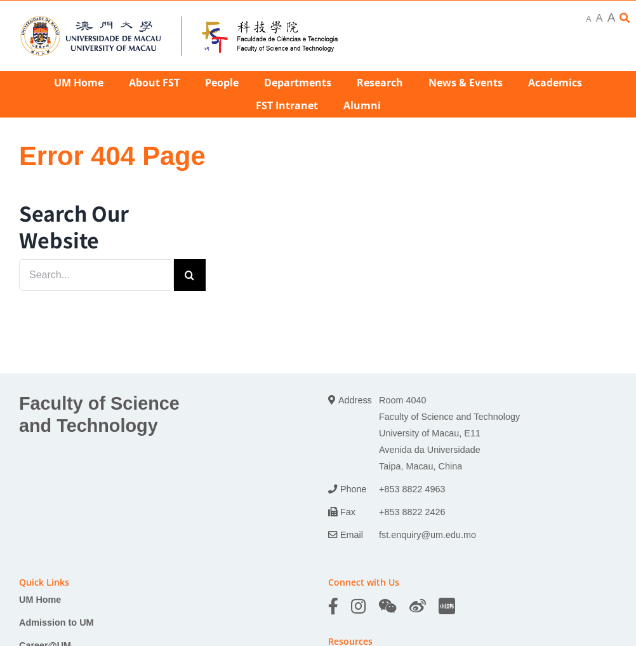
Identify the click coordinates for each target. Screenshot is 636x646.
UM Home (40, 600)
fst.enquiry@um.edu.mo (427, 535)
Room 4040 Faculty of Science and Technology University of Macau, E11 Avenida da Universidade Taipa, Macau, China (449, 433)
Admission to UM (56, 622)
